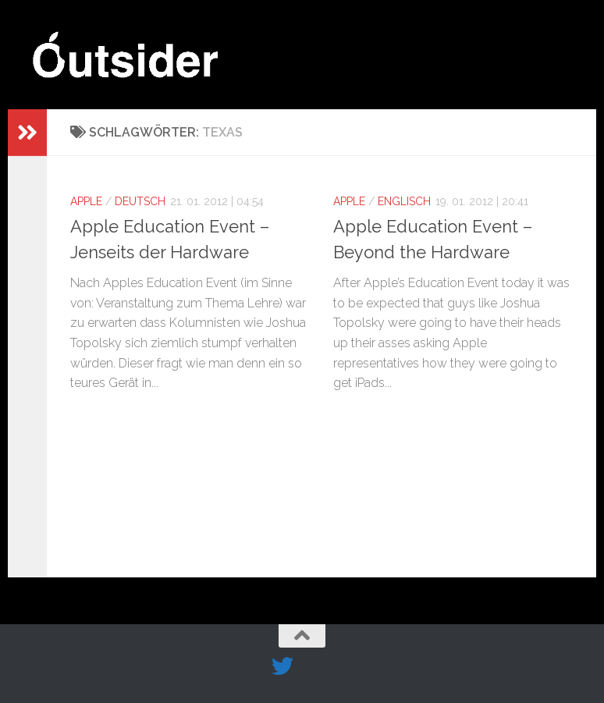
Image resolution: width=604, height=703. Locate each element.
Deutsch (140, 201)
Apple (86, 201)
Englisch (404, 201)
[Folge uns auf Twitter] (282, 666)
